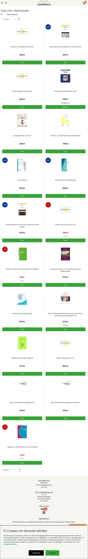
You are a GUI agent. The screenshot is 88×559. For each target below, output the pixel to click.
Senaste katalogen (44, 497)
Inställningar (36, 553)
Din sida (44, 487)
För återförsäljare (43, 499)
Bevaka (65, 107)
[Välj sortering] (46, 14)
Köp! (22, 285)
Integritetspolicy (10, 544)
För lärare (44, 501)
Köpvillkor (44, 483)
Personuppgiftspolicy (44, 485)
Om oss (44, 494)
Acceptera (52, 553)
